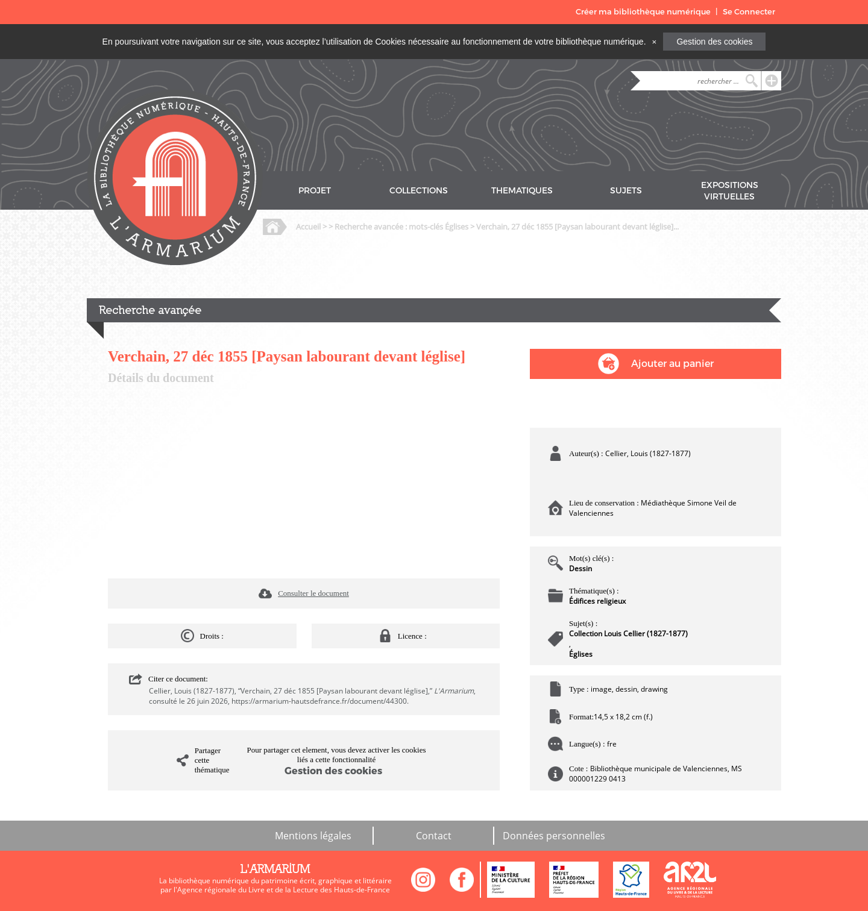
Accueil (308, 226)
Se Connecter (749, 12)
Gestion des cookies (714, 41)
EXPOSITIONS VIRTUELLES (729, 191)
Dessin (580, 568)
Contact (433, 835)
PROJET (314, 190)
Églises (581, 654)
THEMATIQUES (522, 190)
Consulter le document (313, 593)
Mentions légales (313, 835)
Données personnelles (554, 835)
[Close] (654, 42)
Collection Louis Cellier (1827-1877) (628, 633)
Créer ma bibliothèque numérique (643, 12)
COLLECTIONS (418, 190)
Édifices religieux (597, 601)
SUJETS (626, 190)
